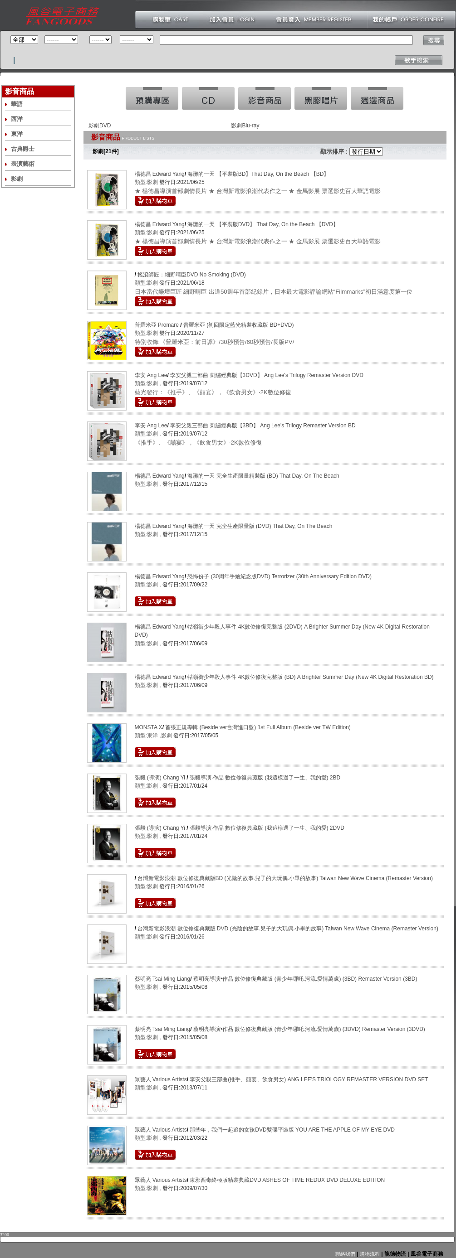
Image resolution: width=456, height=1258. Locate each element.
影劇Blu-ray (245, 125)
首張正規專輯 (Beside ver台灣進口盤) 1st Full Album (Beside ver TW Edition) (258, 727)
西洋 (17, 119)
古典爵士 (22, 148)
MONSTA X (148, 727)
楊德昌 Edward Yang (160, 174)
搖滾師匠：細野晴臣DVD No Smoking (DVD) (191, 274)
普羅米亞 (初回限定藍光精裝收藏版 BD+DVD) (238, 325)
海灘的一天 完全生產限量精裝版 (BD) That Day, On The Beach (263, 476)
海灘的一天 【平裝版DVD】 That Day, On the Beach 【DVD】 (262, 224)
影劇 (17, 178)
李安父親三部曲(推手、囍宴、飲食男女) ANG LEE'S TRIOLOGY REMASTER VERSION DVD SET (309, 1079)
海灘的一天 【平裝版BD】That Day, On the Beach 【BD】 (258, 174)
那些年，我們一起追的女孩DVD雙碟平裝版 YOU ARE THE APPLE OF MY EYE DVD (292, 1130)
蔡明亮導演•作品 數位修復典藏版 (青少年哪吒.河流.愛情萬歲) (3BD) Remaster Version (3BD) (305, 979)
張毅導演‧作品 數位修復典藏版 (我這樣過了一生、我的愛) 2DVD (267, 828)
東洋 (17, 134)
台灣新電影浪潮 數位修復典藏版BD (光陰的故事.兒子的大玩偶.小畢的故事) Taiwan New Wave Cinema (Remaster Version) (285, 878)
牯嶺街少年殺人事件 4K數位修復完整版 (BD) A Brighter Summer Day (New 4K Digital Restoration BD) (310, 677)
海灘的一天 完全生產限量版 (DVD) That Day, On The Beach (259, 526)
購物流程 (369, 1254)
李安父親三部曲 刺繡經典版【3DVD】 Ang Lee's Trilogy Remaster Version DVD (266, 375)
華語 (17, 104)
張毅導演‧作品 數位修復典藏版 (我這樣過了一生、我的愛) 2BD (265, 777)
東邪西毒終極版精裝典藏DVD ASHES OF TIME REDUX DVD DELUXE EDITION (287, 1180)
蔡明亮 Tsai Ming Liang (163, 979)
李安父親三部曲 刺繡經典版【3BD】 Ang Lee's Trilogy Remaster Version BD (262, 425)
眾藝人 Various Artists (161, 1079)
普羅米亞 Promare (158, 325)
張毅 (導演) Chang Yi (161, 777)
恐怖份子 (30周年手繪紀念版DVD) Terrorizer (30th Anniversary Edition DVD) (279, 576)
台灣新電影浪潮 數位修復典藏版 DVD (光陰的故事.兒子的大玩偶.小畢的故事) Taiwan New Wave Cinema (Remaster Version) (287, 928)
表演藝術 (22, 163)
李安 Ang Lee (151, 375)
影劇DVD (99, 125)
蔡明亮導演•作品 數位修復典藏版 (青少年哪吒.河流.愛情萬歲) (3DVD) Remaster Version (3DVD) (309, 1029)
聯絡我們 (345, 1254)
